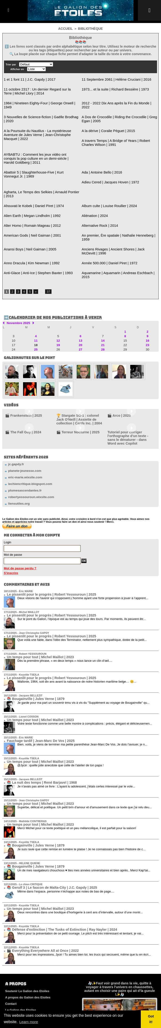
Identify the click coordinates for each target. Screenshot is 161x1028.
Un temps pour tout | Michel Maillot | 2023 (34, 614)
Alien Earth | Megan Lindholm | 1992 (28, 196)
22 (125, 313)
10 (13, 309)
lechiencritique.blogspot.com (25, 444)
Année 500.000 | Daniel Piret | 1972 (106, 237)
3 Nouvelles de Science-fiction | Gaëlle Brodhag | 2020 (41, 110)
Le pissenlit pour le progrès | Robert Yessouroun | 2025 (44, 553)
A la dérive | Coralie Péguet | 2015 (105, 123)
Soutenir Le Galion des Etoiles (27, 940)
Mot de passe (13, 514)
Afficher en (17, 69)
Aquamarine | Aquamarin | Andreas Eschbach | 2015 (117, 246)
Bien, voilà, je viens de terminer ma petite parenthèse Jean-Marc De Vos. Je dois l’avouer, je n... (82, 700)
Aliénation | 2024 (93, 196)
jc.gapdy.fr (13, 425)
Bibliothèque (89, 28)
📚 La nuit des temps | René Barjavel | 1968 (36, 737)
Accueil (66, 28)
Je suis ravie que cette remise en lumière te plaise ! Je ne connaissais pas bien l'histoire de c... (81, 802)
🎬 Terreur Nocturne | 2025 (74, 398)
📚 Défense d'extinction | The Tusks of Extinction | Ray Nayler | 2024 (52, 880)
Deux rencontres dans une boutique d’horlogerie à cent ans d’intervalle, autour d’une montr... (80, 863)
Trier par (11, 64)
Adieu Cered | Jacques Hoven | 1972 (107, 168)
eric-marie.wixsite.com (21, 438)
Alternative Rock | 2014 (97, 205)
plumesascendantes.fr (21, 451)
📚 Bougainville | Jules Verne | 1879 (31, 655)
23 (147, 313)
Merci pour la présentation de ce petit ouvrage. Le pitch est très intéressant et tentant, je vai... (80, 883)
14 (102, 309)
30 (147, 317)
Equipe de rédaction (19, 984)
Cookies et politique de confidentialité (32, 972)
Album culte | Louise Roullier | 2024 (106, 187)
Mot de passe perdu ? (18, 528)
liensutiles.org (15, 463)
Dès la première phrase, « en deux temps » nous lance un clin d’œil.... (64, 618)
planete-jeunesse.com (21, 431)
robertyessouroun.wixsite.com (26, 457)
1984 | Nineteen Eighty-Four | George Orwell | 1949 (38, 101)
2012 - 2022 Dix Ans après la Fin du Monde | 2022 (116, 101)
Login (7, 502)
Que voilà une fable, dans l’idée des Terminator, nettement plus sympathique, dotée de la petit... (82, 598)
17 (13, 313)
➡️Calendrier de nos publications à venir (48, 287)
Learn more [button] (29, 1022)
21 (102, 313)
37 (47, 261)
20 (80, 313)
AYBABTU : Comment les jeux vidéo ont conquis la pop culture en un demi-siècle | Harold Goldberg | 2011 (41, 147)
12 (58, 309)
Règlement (13, 978)
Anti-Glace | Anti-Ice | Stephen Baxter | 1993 (33, 246)
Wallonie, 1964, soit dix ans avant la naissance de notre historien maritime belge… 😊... (76, 638)
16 (147, 309)
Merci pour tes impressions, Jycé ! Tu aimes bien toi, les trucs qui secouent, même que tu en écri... (84, 904)
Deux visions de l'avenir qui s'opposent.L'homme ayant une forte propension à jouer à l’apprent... (82, 557)
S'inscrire (10, 532)
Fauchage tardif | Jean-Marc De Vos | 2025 (35, 696)
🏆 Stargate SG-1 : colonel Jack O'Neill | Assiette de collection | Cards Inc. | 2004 (77, 386)
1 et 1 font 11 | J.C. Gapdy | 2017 (26, 79)
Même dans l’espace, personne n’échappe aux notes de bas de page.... (65, 842)
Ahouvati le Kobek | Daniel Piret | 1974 (30, 187)
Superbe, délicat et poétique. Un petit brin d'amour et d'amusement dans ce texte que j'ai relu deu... (84, 761)
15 (125, 309)
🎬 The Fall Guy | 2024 (20, 398)
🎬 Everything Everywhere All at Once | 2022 (36, 900)
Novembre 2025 (17, 292)
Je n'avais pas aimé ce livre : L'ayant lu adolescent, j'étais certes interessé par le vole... (76, 740)
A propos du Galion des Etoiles (27, 947)
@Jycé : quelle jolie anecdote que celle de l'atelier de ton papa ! (60, 720)
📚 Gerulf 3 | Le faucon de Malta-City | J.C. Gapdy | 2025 (44, 839)
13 (80, 309)
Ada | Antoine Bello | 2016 (99, 158)
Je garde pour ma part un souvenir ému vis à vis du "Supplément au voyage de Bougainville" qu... (83, 659)
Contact (10, 953)
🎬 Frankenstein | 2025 (20, 383)
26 (58, 317)
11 (35, 309)
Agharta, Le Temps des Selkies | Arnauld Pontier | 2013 (41, 177)
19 (58, 313)
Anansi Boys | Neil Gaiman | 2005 (26, 224)
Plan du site (13, 997)
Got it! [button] (151, 1019)
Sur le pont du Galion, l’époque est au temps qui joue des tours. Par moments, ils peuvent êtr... (81, 577)
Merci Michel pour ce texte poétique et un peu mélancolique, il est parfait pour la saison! (76, 781)
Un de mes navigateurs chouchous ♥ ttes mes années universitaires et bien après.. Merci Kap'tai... (83, 822)
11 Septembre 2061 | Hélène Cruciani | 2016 (112, 79)
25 (35, 317)
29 (125, 317)
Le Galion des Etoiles (20, 959)
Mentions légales (17, 966)
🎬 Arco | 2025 (117, 383)
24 (13, 317)
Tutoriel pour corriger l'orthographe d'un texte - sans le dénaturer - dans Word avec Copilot (131, 401)
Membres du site (17, 991)
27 (80, 317)
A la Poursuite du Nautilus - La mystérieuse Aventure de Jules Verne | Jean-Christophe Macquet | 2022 (41, 125)
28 (102, 317)
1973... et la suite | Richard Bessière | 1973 (111, 88)
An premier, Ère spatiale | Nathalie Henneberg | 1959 (117, 215)
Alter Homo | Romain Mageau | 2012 (28, 205)
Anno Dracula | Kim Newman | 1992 (28, 237)
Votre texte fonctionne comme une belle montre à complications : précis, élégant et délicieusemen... (84, 679)
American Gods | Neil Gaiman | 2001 (28, 215)
